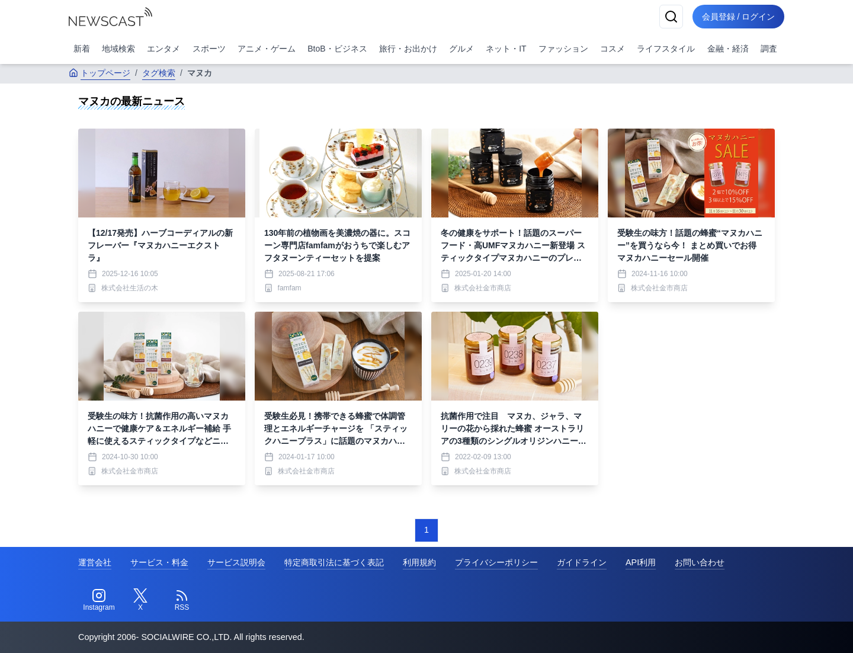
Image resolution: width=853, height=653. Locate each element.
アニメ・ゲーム (267, 48)
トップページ (99, 73)
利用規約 (419, 562)
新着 (81, 48)
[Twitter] (140, 600)
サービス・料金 (159, 562)
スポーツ (209, 48)
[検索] (670, 16)
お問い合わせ (699, 562)
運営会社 (94, 562)
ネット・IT (506, 48)
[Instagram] (99, 600)
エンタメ (163, 48)
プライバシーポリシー (496, 562)
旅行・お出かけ (408, 48)
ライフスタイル (666, 48)
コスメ (612, 48)
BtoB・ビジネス (337, 48)
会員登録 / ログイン (738, 16)
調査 (769, 48)
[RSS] (182, 600)
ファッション (563, 48)
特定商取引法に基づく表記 (334, 562)
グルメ (461, 48)
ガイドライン (582, 562)
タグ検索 (158, 73)
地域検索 (118, 48)
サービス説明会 (236, 562)
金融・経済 (728, 48)
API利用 (641, 562)
